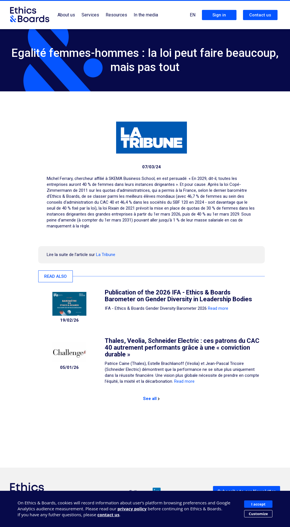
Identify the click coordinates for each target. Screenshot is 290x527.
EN (192, 15)
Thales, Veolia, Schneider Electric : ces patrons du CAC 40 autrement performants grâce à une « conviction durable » (182, 347)
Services (90, 15)
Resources (116, 15)
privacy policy (132, 508)
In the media (146, 15)
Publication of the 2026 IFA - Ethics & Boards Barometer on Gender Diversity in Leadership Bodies (178, 296)
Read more (218, 308)
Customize (258, 513)
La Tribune (105, 254)
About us (66, 15)
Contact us (260, 15)
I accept (258, 504)
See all (151, 398)
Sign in (219, 15)
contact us (108, 514)
